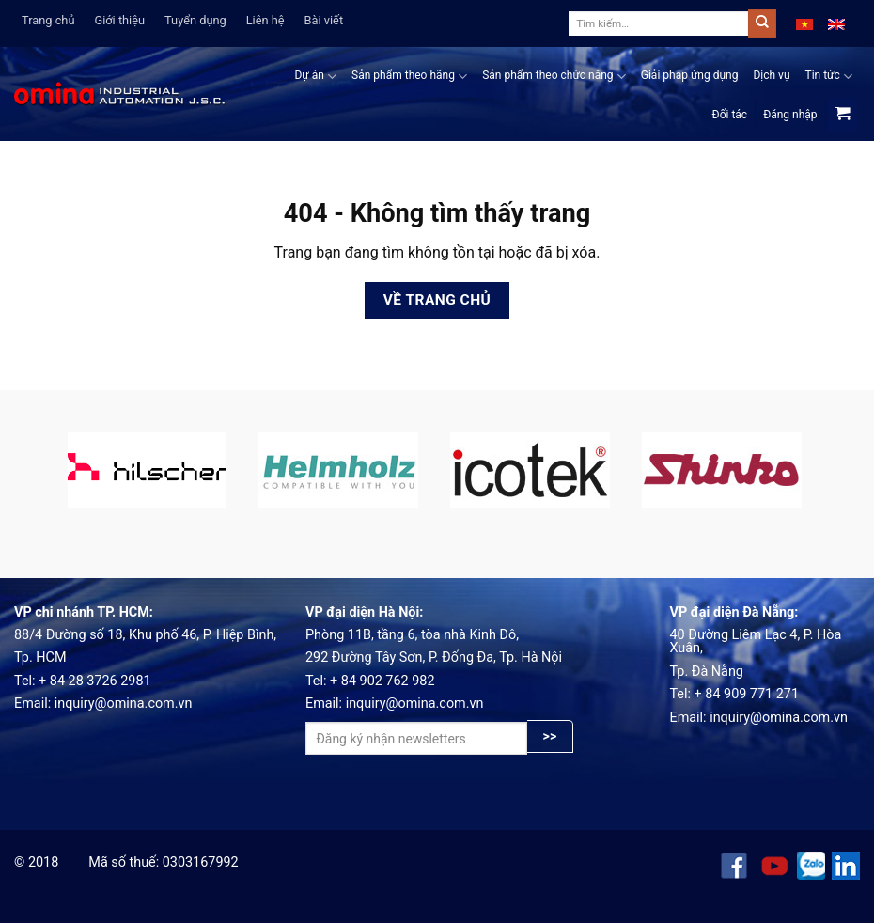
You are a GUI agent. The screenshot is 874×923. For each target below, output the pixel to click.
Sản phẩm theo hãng (409, 77)
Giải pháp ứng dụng (690, 75)
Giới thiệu (119, 20)
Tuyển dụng (195, 20)
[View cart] (842, 115)
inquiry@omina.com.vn (124, 704)
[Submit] (762, 23)
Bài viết (324, 20)
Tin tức (829, 77)
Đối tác (730, 114)
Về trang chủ (437, 299)
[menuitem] (804, 23)
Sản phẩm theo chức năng (554, 77)
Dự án (315, 77)
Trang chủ (48, 20)
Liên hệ (265, 20)
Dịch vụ (771, 75)
